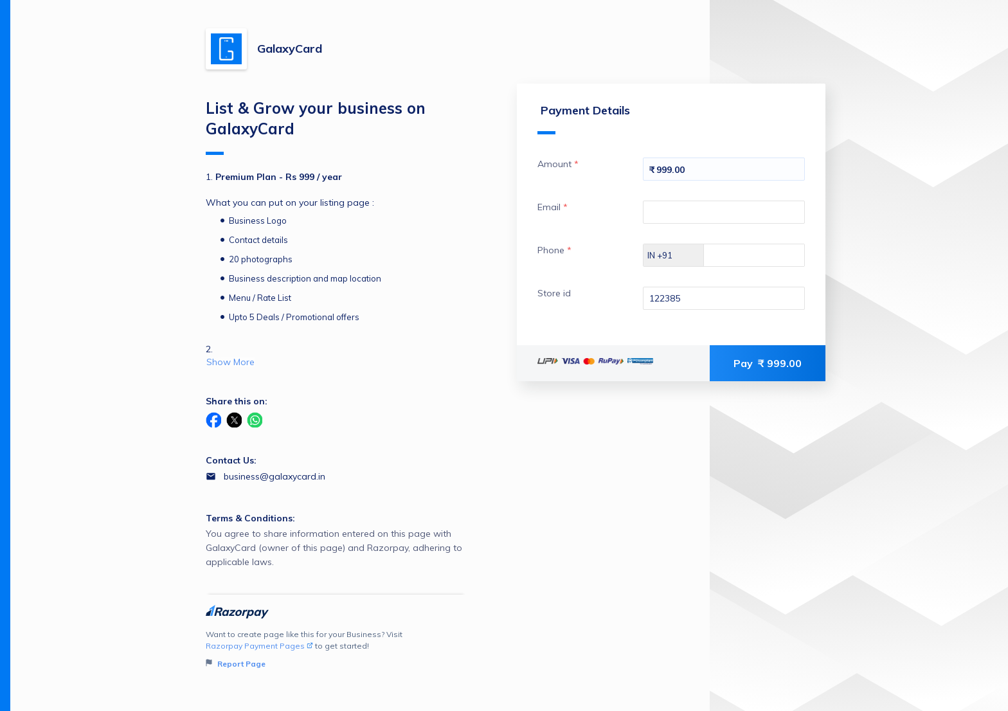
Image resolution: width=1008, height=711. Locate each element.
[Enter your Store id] (724, 298)
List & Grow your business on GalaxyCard (316, 126)
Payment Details (583, 118)
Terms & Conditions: (250, 518)
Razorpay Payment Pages (259, 646)
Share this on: (236, 401)
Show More (230, 361)
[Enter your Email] (724, 212)
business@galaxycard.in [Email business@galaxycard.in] (274, 476)
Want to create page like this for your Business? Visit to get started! (336, 649)
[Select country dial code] (674, 255)
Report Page (236, 664)
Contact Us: (231, 460)
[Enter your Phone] (765, 255)
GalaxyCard (289, 48)
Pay (768, 363)
